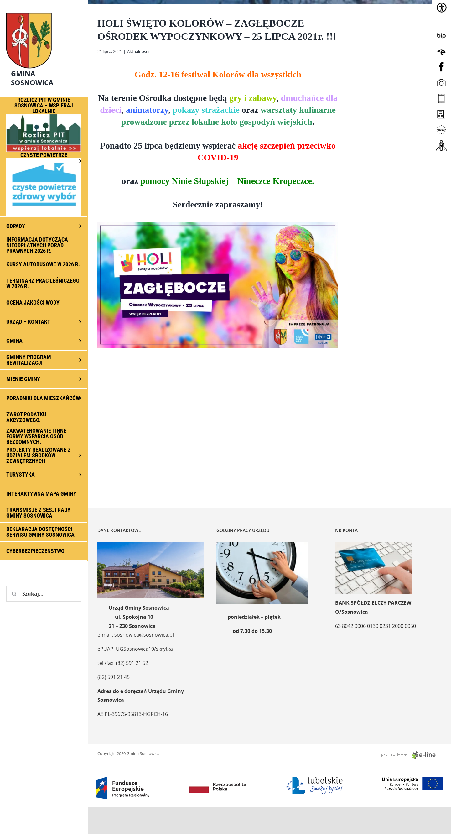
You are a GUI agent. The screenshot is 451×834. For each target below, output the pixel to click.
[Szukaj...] (43, 594)
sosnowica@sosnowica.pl (144, 634)
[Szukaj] (14, 594)
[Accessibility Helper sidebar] (441, 7)
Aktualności (138, 51)
